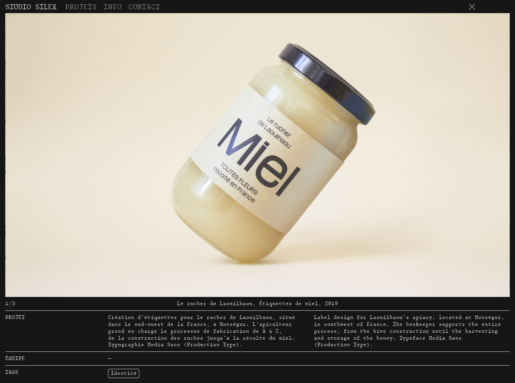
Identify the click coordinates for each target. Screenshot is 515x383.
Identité (124, 373)
